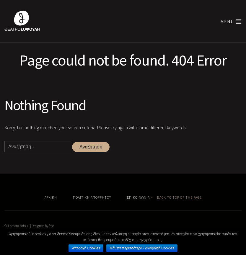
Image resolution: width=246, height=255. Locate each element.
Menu (231, 21)
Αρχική (51, 197)
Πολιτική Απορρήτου (92, 197)
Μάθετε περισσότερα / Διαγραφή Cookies (142, 248)
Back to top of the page (176, 197)
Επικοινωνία (138, 197)
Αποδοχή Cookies (86, 248)
